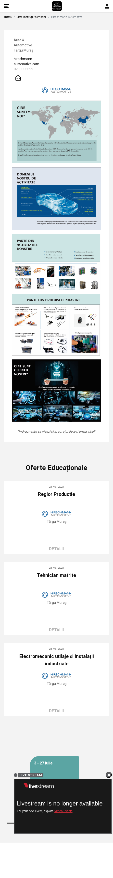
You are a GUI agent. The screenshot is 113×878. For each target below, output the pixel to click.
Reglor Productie (56, 494)
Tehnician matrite (56, 575)
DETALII (56, 548)
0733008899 (23, 69)
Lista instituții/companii (32, 17)
